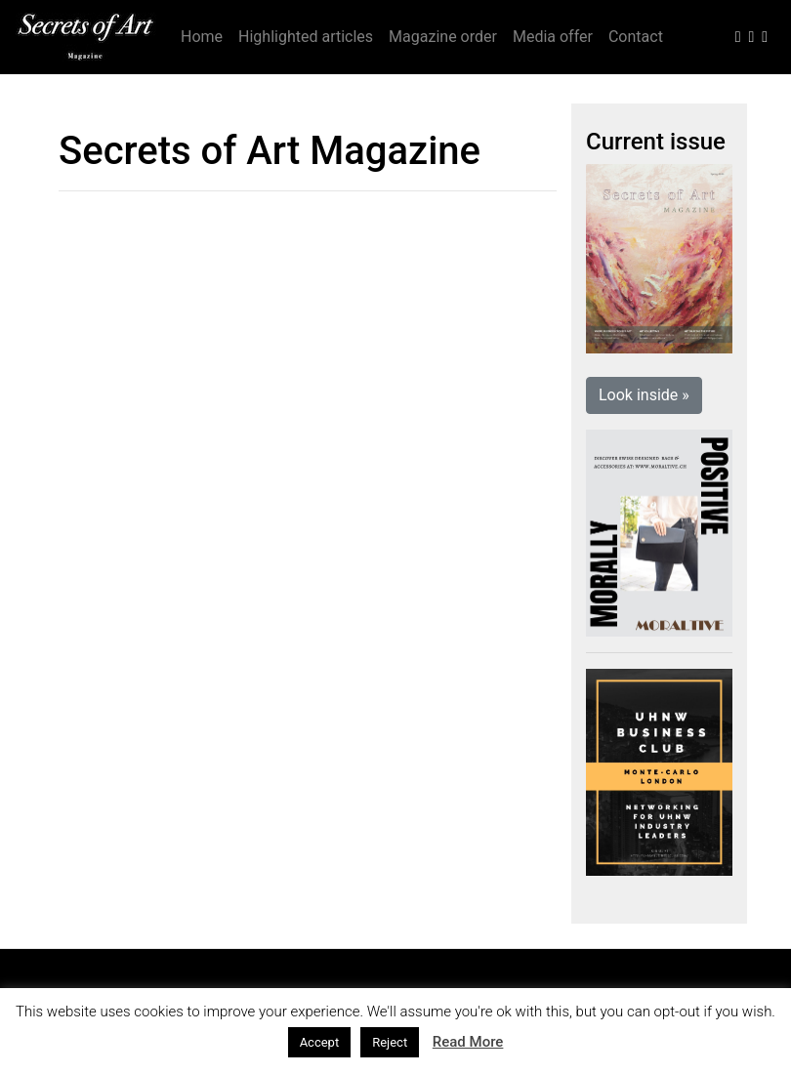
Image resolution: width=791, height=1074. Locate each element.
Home (202, 36)
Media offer (553, 36)
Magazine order (443, 36)
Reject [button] (389, 1042)
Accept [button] (320, 1042)
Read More (468, 1042)
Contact (635, 36)
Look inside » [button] (644, 395)
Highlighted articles (305, 36)
